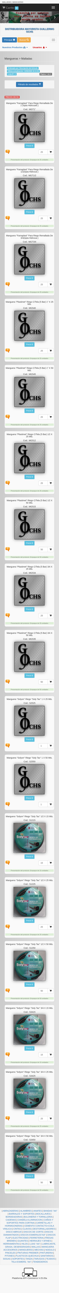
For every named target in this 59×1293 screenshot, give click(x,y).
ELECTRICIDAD (20, 1238)
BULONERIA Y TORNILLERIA (38, 1217)
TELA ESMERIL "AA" (21, 1262)
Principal (9, 40)
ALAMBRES (26, 1211)
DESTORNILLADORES (44, 1229)
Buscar (24, 40)
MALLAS (36, 1247)
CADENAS (11, 1220)
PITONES (9, 1256)
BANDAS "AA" (50, 1211)
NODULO (49, 1250)
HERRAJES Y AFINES (40, 1241)
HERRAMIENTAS (11, 1244)
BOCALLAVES (43, 1214)
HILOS (24, 1244)
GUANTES (23, 1241)
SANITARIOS (46, 1256)
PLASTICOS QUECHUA (27, 1256)
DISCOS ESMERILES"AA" (33, 1235)
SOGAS (6, 1259)
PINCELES (10, 1253)
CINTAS (17, 1229)
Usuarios (40, 47)
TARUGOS (39, 1259)
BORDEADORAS (14, 1217)
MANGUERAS (26, 1250)
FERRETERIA (36, 1238)
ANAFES (37, 1211)
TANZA (29, 1259)
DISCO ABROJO (14, 1232)
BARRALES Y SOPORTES (21, 1214)
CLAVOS (27, 1229)
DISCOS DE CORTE (33, 1232)
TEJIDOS (50, 1259)
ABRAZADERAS (11, 1211)
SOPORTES (18, 1259)
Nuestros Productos (15, 47)
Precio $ (29, 146)
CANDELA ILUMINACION (30, 1220)
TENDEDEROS (40, 1262)
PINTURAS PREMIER (27, 1253)
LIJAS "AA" (35, 1244)
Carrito (10, 8)
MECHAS (39, 1250)
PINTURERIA (46, 1253)
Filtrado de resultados (29, 84)
